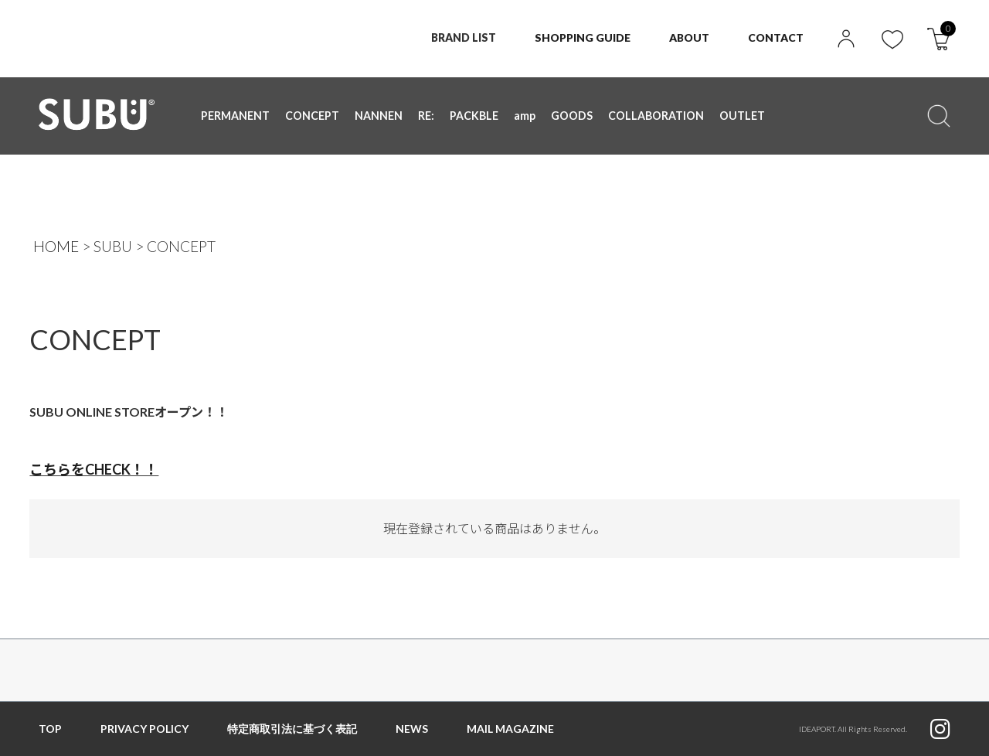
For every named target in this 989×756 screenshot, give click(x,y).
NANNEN (379, 115)
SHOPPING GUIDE (581, 37)
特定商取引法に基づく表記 (292, 728)
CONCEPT (312, 115)
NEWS (412, 728)
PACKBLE (474, 115)
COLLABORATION (654, 115)
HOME (56, 246)
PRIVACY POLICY (144, 728)
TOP (50, 728)
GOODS (571, 115)
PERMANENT (235, 115)
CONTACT (776, 37)
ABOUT (689, 37)
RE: (426, 115)
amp (524, 115)
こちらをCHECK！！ (93, 469)
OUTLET (739, 115)
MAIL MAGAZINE (510, 728)
